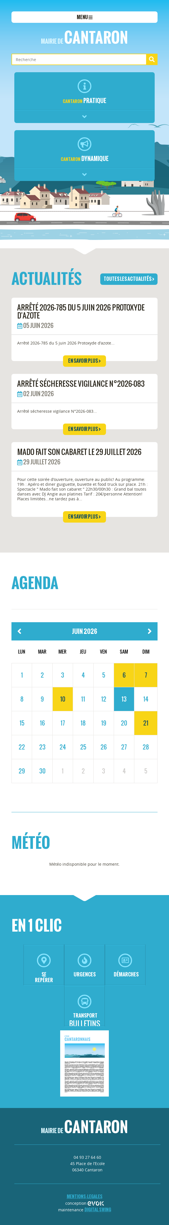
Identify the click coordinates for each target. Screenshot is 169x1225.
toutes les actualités (129, 278)
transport (85, 1007)
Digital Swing (97, 1209)
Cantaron (84, 37)
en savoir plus (84, 360)
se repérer (44, 969)
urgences (85, 966)
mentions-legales (85, 1196)
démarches (126, 966)
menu (85, 17)
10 (62, 699)
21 (145, 723)
